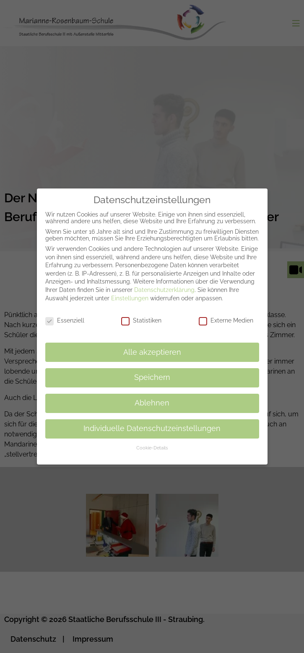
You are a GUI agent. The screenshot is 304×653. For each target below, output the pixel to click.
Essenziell (64, 315)
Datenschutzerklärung (164, 285)
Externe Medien (226, 315)
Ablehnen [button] (152, 398)
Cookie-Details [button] (152, 443)
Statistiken (141, 315)
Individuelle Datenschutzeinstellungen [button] (152, 424)
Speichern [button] (152, 373)
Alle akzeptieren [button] (152, 347)
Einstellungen (129, 293)
